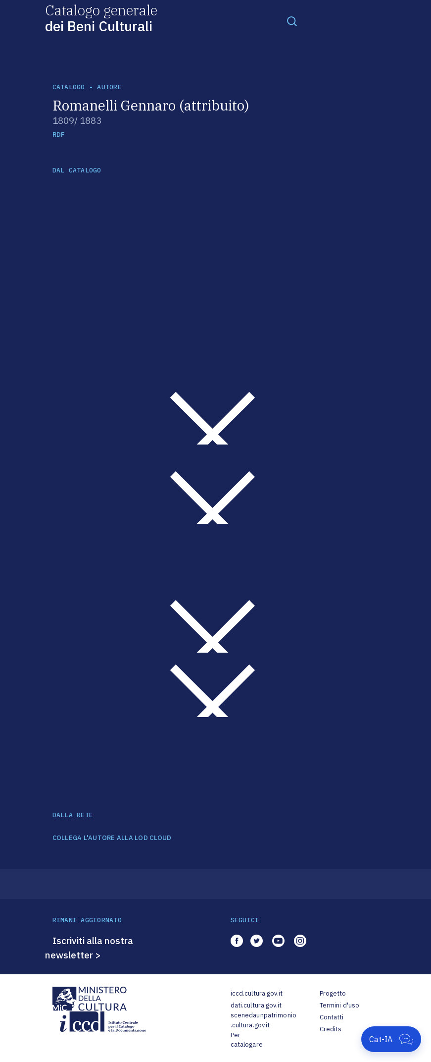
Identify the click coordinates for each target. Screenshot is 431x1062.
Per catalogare (247, 1040)
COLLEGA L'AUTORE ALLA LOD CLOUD (112, 838)
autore (109, 87)
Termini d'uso (340, 1005)
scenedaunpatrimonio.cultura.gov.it (263, 1020)
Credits (331, 1029)
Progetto (333, 993)
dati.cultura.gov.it (256, 1005)
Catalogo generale (101, 17)
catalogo (68, 87)
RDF (58, 134)
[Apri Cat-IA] (391, 1039)
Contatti (332, 1017)
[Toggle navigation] (292, 21)
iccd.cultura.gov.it (257, 993)
